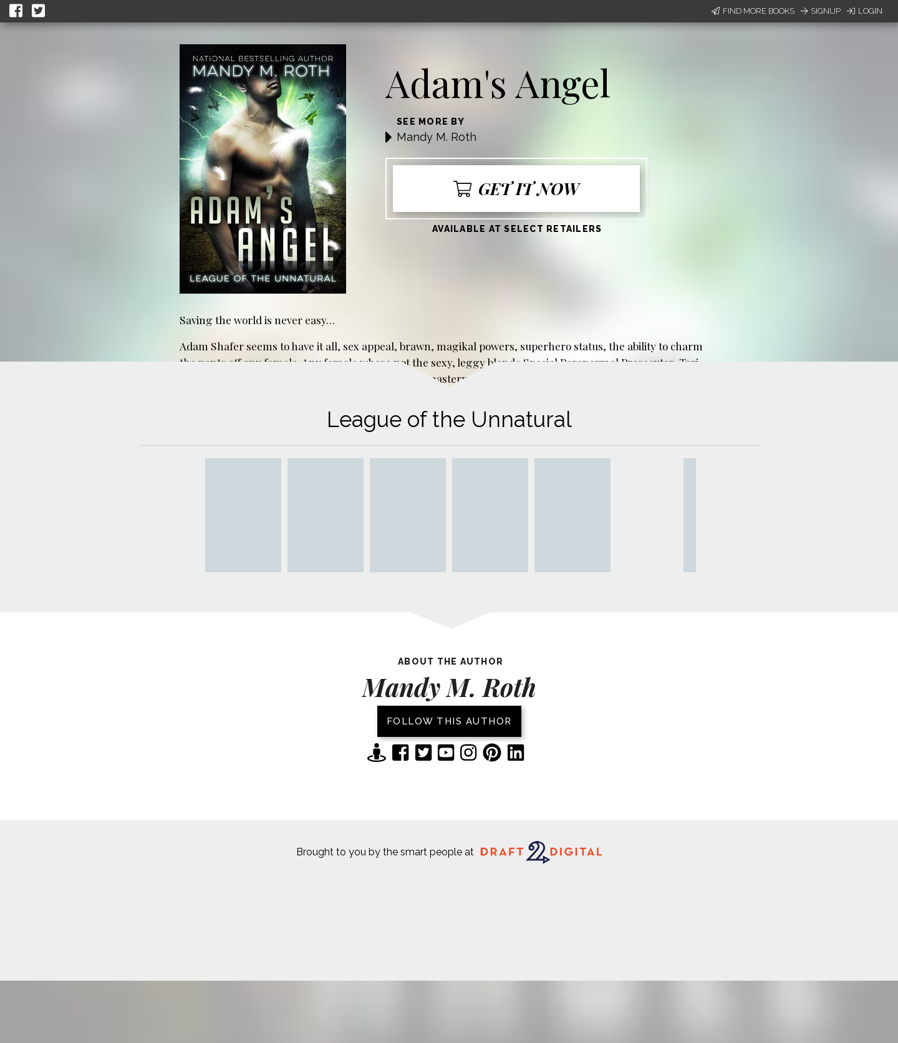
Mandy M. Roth (436, 136)
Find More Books (753, 11)
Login (864, 11)
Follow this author (449, 721)
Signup (821, 11)
